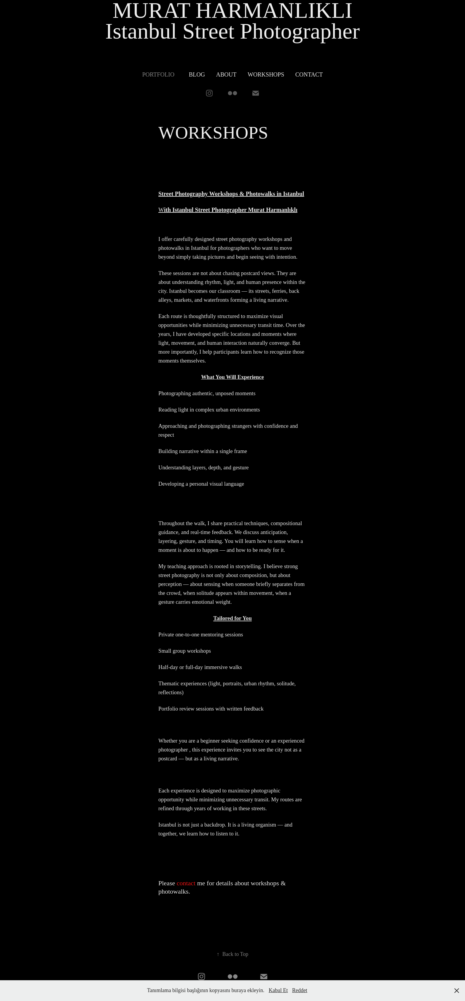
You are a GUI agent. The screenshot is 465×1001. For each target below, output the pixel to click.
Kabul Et (278, 990)
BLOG (197, 74)
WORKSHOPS (266, 74)
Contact (309, 74)
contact (186, 883)
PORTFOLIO (158, 74)
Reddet (299, 990)
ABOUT (226, 74)
